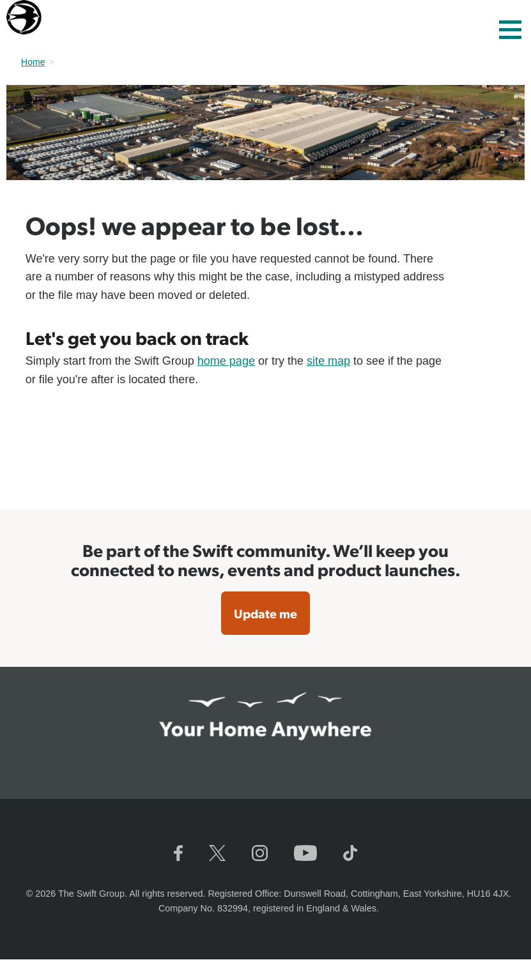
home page (226, 360)
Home (33, 62)
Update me (265, 613)
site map (328, 360)
